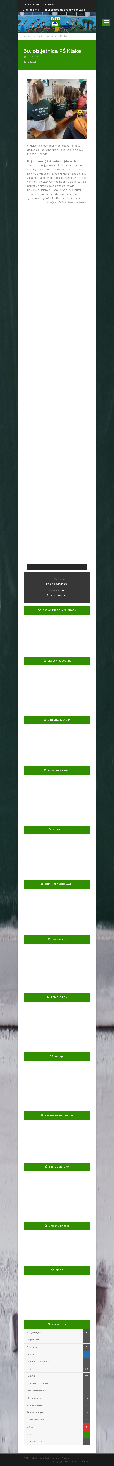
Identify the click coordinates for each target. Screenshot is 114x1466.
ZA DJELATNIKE (32, 4)
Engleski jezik (33, 1339)
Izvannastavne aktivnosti (39, 1361)
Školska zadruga (35, 1412)
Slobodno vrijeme (35, 1419)
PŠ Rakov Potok (35, 1405)
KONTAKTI (51, 4)
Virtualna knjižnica (36, 1441)
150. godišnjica (34, 1332)
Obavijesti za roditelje (37, 1383)
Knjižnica (31, 1369)
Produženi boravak (36, 1390)
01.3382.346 (31, 10)
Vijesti (39, 36)
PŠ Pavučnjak (34, 1398)
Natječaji (31, 1376)
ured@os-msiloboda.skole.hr (65, 10)
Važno (30, 1427)
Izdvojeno (31, 1354)
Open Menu (106, 22)
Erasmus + (32, 1347)
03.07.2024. (33, 56)
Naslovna (28, 36)
